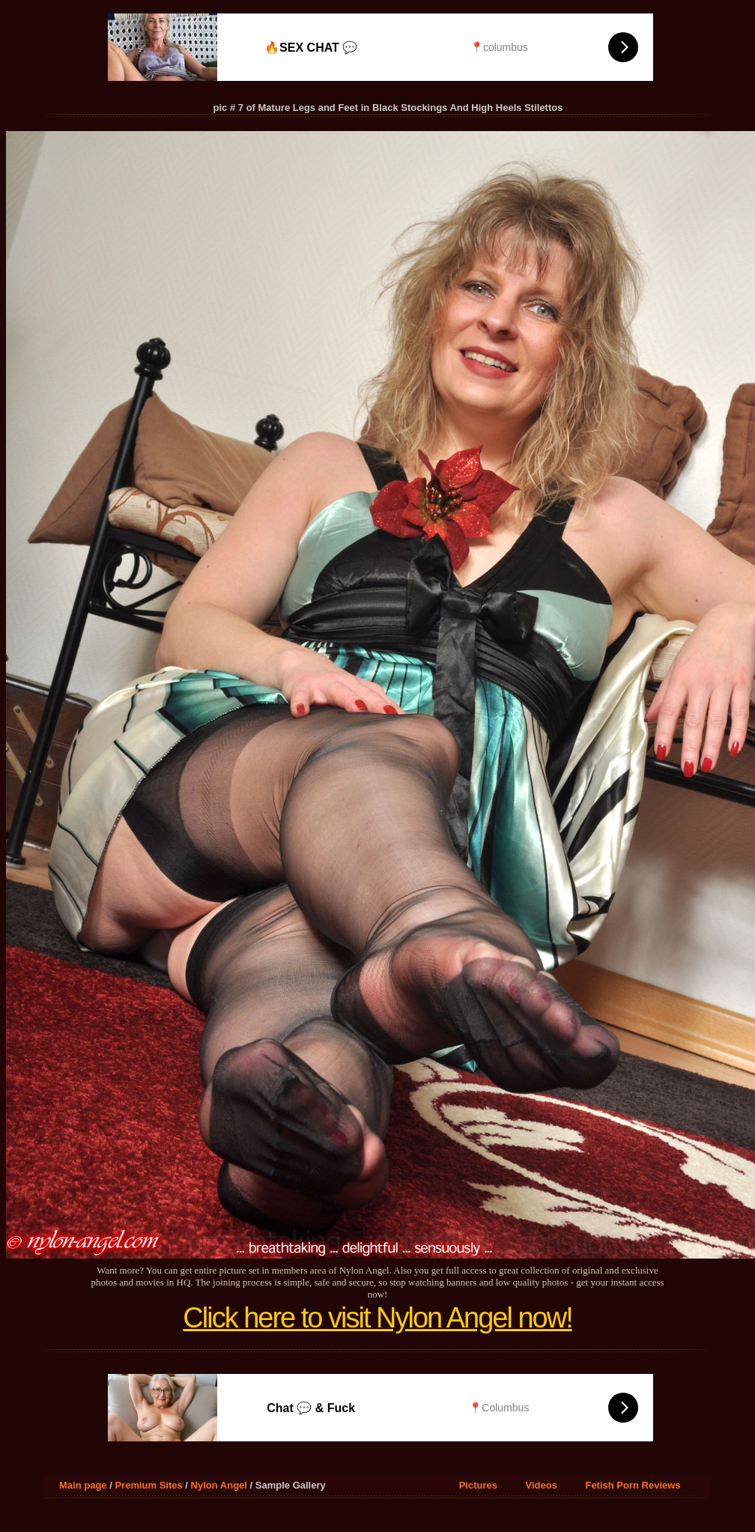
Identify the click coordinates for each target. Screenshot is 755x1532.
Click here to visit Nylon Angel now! (377, 1317)
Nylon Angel (219, 1485)
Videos (541, 1485)
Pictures (478, 1485)
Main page (83, 1485)
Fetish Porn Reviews (632, 1485)
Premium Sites (148, 1485)
